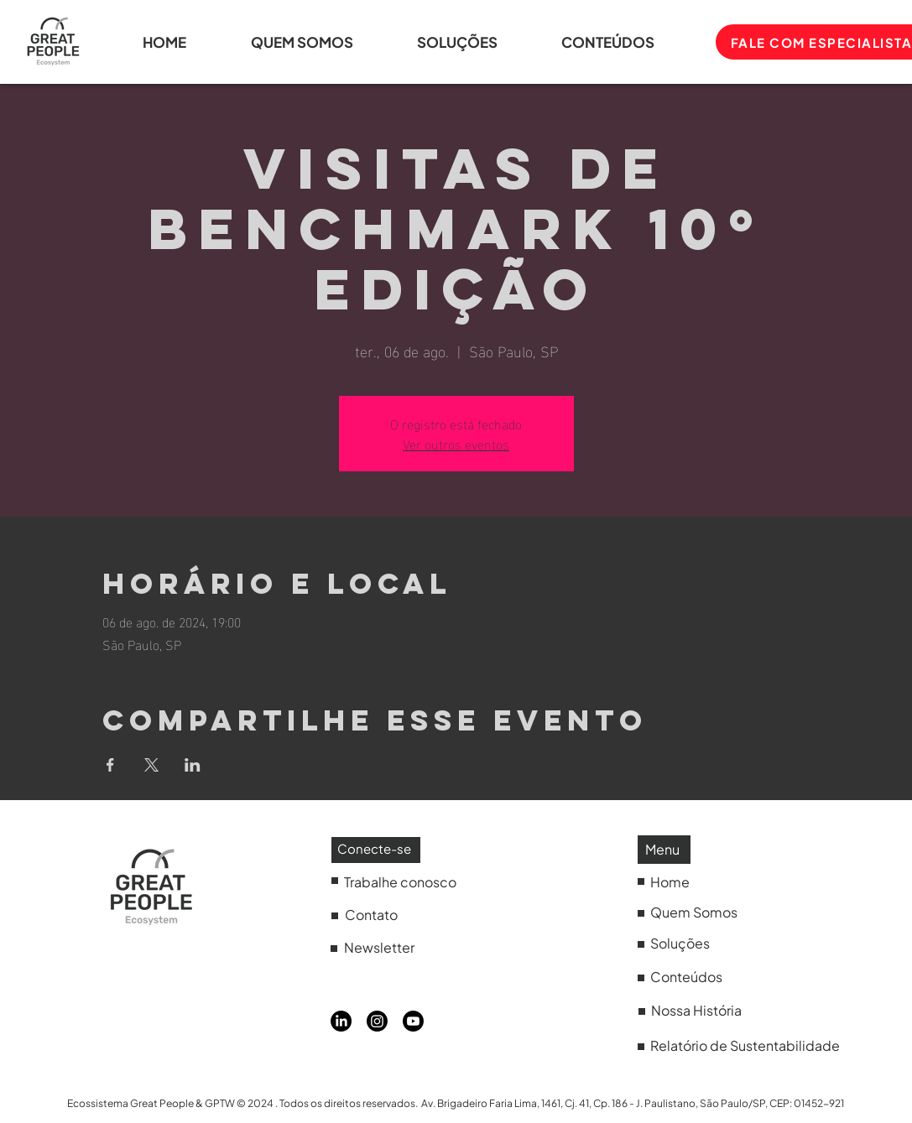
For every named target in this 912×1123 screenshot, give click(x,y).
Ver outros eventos (456, 443)
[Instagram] (377, 1021)
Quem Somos (693, 912)
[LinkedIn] (341, 1021)
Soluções (680, 943)
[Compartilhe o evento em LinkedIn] (193, 765)
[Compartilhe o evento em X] (151, 765)
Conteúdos (686, 976)
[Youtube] (413, 1021)
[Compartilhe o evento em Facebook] (110, 765)
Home (670, 882)
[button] (627, 42)
